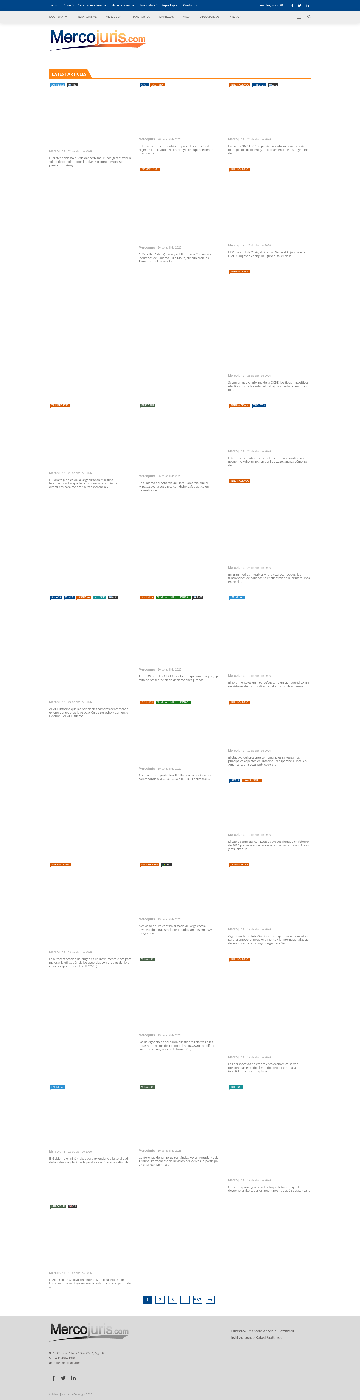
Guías (67, 5)
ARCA (186, 16)
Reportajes (169, 5)
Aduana (56, 597)
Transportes (140, 16)
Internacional (85, 16)
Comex (69, 597)
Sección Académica (92, 5)
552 (197, 1299)
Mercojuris (57, 151)
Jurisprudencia (123, 5)
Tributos (259, 84)
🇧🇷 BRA (166, 864)
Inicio (53, 5)
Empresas (166, 16)
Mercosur (113, 16)
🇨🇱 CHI (72, 1206)
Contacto (190, 5)
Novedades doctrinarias (173, 597)
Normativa (147, 5)
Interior (235, 16)
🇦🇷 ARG (72, 84)
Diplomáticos (209, 16)
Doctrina (56, 16)
